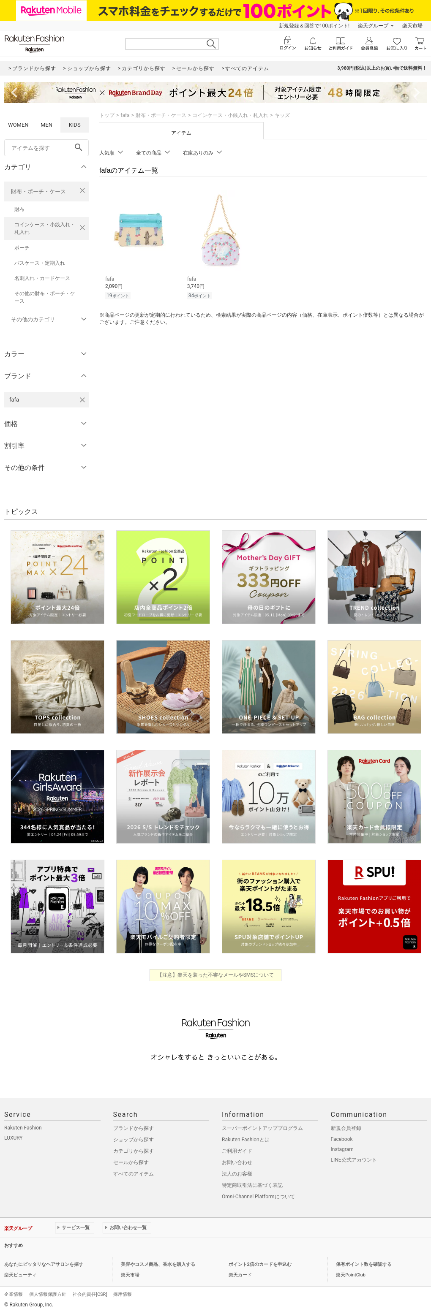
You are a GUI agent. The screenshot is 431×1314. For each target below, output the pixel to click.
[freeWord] (46, 147)
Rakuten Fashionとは (246, 1140)
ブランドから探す (133, 1128)
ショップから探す (133, 1140)
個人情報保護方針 (47, 1294)
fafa (124, 115)
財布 (19, 209)
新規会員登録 (346, 1128)
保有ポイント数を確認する (364, 1264)
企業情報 (13, 1294)
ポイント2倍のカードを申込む (260, 1264)
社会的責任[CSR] (90, 1294)
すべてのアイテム (133, 1174)
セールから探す (131, 1162)
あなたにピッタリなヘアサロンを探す (43, 1264)
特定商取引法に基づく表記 (252, 1185)
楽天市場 (412, 26)
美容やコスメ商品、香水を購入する (158, 1264)
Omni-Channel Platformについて (258, 1197)
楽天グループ (373, 26)
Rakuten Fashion (23, 1128)
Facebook (342, 1139)
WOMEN (18, 125)
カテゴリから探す (133, 1151)
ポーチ (22, 248)
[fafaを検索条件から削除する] (82, 400)
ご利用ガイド (237, 1151)
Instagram (342, 1149)
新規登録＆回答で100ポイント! (314, 26)
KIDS (75, 125)
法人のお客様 (237, 1174)
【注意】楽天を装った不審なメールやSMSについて (215, 975)
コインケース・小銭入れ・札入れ (44, 228)
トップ (107, 115)
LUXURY (13, 1138)
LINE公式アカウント (354, 1160)
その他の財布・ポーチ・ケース (44, 297)
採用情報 (122, 1294)
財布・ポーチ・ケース (38, 191)
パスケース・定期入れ (39, 263)
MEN (46, 125)
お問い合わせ (237, 1162)
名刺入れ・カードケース (42, 278)
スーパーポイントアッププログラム (262, 1128)
